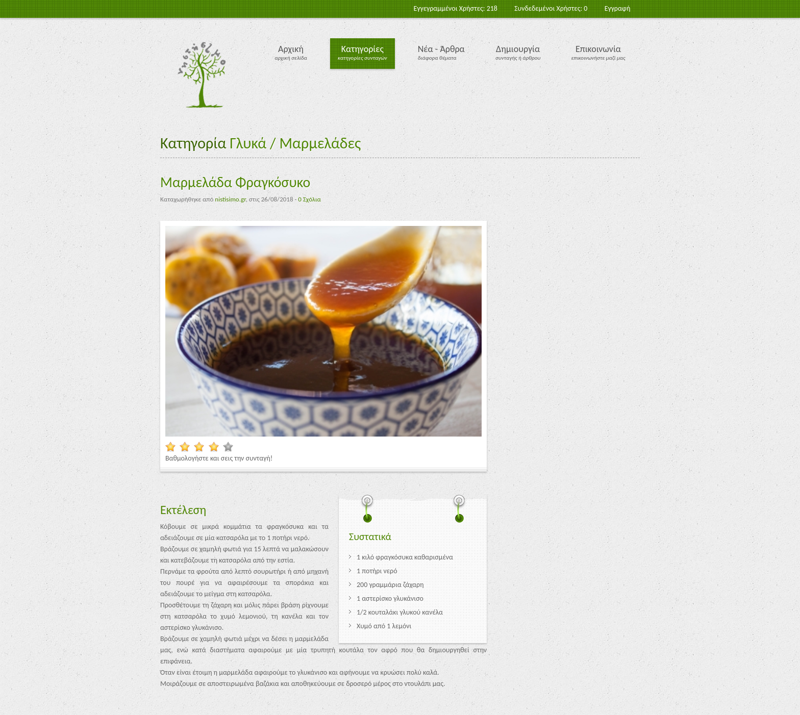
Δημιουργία (518, 49)
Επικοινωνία (598, 49)
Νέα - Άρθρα (441, 49)
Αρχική (291, 49)
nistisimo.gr (230, 199)
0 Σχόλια (309, 199)
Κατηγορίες (362, 49)
